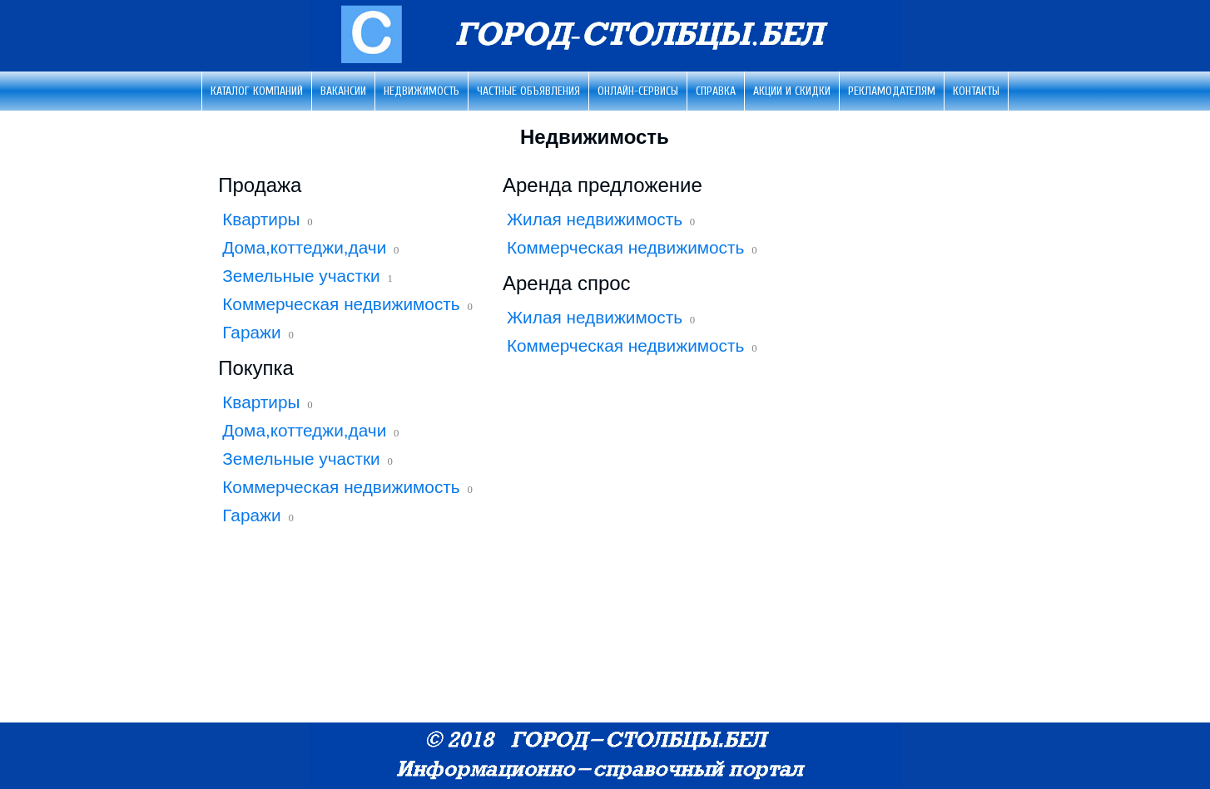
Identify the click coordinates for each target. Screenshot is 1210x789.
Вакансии (343, 91)
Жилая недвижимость (594, 219)
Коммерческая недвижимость (340, 303)
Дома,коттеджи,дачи (304, 247)
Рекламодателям (891, 91)
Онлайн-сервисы (638, 91)
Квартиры (261, 219)
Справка (716, 91)
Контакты (976, 91)
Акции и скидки (792, 91)
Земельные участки (301, 275)
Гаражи (251, 332)
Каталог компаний (257, 91)
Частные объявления (528, 91)
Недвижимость (421, 91)
